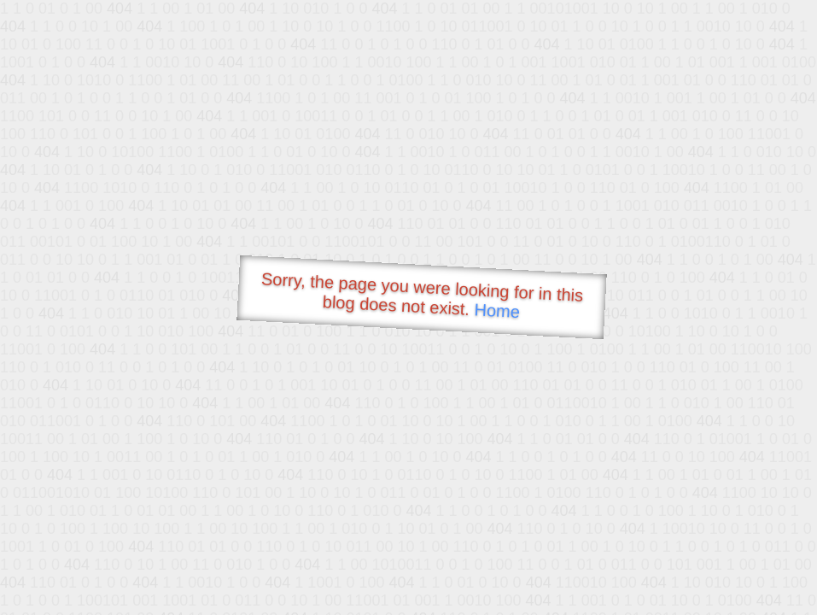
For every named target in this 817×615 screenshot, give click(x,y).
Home (497, 310)
